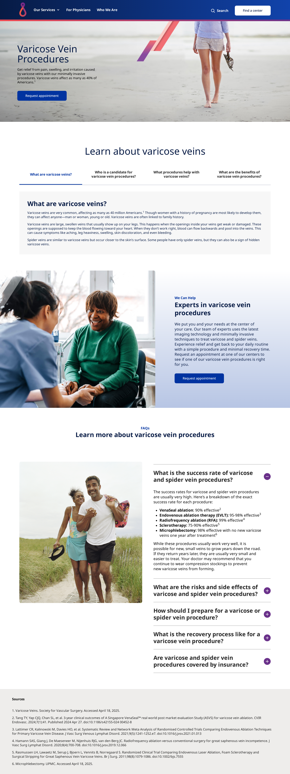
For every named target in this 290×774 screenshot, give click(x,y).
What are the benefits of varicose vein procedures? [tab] (239, 174)
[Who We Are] (107, 10)
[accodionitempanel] (207, 530)
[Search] (219, 10)
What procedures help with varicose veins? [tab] (176, 174)
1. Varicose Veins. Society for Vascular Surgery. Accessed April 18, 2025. (66, 710)
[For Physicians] (78, 10)
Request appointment (42, 95)
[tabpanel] (145, 223)
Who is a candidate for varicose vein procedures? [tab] (113, 174)
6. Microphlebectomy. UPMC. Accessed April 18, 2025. (53, 764)
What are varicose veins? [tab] (51, 174)
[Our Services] (47, 10)
